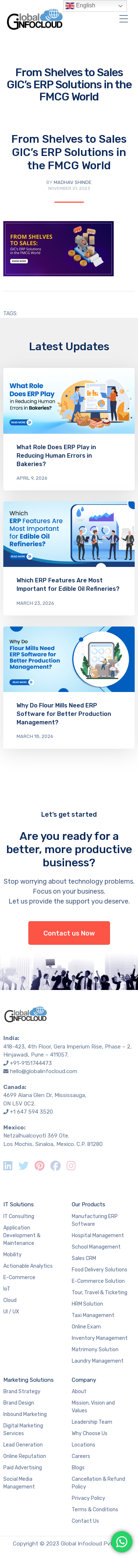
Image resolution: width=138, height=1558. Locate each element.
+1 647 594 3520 (31, 1111)
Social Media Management (19, 1483)
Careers (81, 1456)
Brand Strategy (21, 1391)
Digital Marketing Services (23, 1430)
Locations (83, 1445)
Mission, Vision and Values (93, 1407)
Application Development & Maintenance (21, 1235)
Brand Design (18, 1403)
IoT (6, 1289)
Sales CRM (84, 1258)
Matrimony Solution (95, 1349)
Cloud (10, 1300)
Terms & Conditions (95, 1509)
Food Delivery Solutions (99, 1270)
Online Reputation (24, 1456)
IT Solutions (18, 1204)
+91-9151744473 (31, 1063)
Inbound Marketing (25, 1414)
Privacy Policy (88, 1498)
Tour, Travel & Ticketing (99, 1292)
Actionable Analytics (28, 1266)
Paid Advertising (22, 1468)
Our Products (88, 1204)
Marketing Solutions (28, 1380)
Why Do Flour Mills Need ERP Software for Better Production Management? (64, 714)
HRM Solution (87, 1304)
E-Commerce (19, 1277)
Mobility (12, 1255)
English (80, 5)
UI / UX (11, 1312)
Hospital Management (98, 1235)
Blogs (78, 1468)
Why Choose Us (89, 1433)
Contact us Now (69, 933)
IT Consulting (18, 1216)
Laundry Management (98, 1361)
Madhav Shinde (73, 182)
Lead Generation (23, 1445)
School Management (96, 1247)
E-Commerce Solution (98, 1281)
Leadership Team (92, 1422)
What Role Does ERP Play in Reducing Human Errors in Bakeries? (56, 456)
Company (84, 1380)
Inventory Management (100, 1338)
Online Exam (86, 1327)
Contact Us (85, 1521)
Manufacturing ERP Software (95, 1220)
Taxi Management (93, 1315)
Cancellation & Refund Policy (98, 1483)
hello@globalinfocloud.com (43, 1071)
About (79, 1391)
